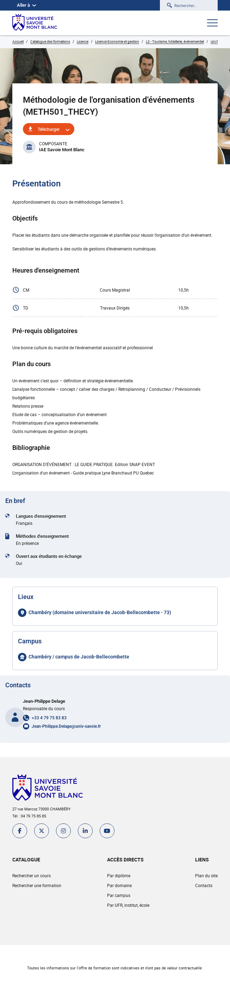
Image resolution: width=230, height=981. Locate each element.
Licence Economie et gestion (117, 41)
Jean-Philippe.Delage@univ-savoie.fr (66, 726)
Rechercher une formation (36, 885)
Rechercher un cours (31, 875)
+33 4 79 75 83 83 (49, 717)
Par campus (118, 895)
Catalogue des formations (50, 41)
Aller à (26, 5)
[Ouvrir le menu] (212, 23)
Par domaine (119, 885)
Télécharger (49, 129)
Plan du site (206, 875)
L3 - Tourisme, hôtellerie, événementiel (175, 41)
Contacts (203, 885)
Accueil (18, 41)
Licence (82, 41)
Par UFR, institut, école (128, 905)
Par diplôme (118, 875)
